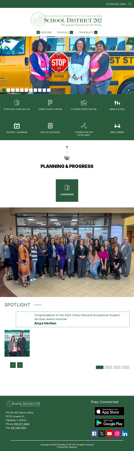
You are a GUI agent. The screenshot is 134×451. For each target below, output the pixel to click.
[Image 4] (17, 90)
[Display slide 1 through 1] (99, 367)
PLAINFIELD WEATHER (67, 385)
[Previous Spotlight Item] (13, 365)
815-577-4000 (21, 424)
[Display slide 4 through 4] (126, 367)
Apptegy (73, 447)
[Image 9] (39, 90)
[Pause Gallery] (128, 90)
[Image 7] (31, 90)
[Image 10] (44, 90)
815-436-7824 (18, 427)
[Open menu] (44, 32)
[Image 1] (4, 90)
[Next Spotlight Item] (20, 365)
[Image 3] (13, 90)
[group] (67, 334)
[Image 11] (48, 90)
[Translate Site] (87, 32)
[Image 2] (8, 90)
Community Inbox (116, 4)
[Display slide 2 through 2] (108, 367)
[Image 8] (35, 90)
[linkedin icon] (125, 436)
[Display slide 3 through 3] (117, 367)
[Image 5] (22, 90)
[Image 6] (26, 90)
